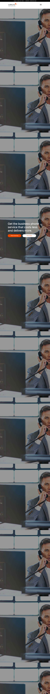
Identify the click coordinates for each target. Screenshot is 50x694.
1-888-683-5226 (33, 0)
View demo (29, 235)
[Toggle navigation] (41, 4)
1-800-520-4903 (20, 0)
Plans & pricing (14, 235)
